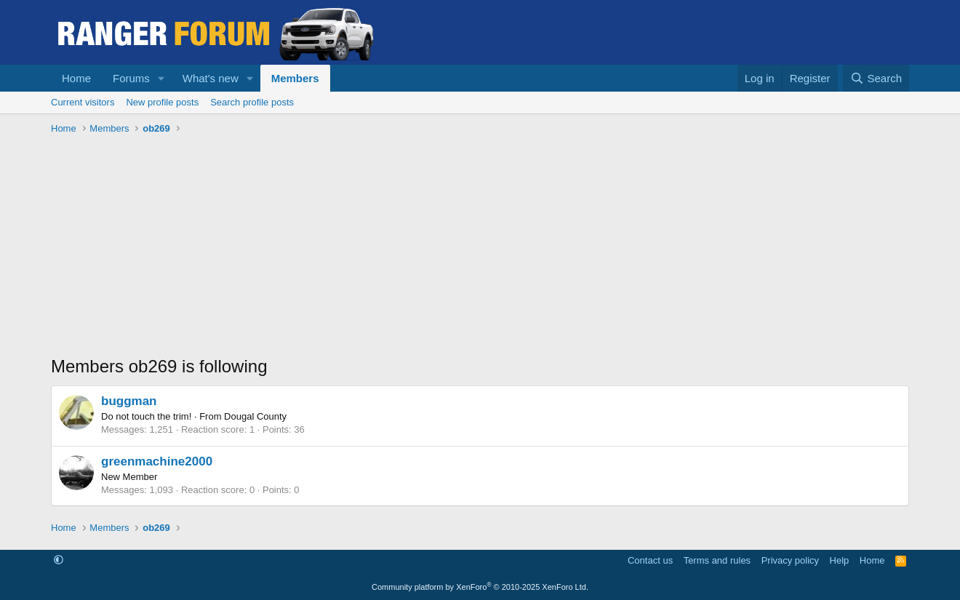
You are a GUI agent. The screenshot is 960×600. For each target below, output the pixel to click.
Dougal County (255, 416)
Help (839, 560)
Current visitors (82, 102)
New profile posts (162, 102)
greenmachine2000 (156, 461)
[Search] (876, 78)
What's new (211, 78)
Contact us (650, 560)
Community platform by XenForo (480, 587)
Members (295, 78)
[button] (161, 78)
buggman (129, 401)
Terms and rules (717, 560)
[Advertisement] (480, 249)
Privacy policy (790, 560)
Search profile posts (252, 102)
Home (76, 78)
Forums (131, 78)
